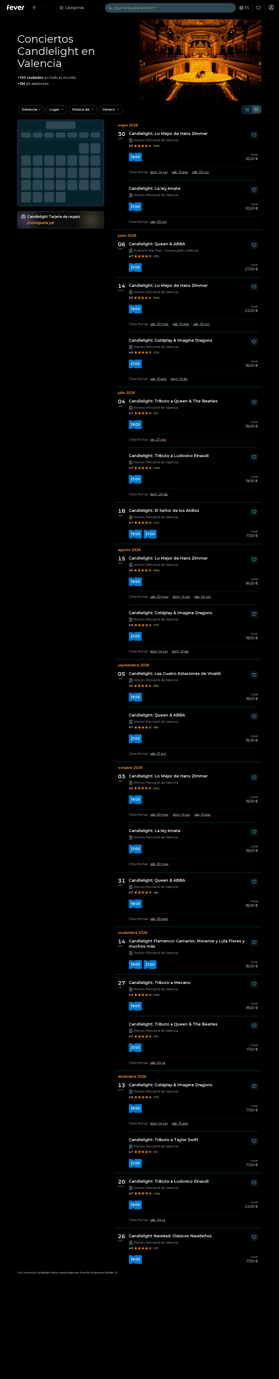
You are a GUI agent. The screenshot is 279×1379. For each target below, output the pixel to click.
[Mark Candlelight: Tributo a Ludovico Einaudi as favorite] (254, 460)
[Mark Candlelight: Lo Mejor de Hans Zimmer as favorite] (254, 138)
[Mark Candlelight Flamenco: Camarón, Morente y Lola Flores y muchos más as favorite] (254, 946)
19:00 (135, 160)
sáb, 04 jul (157, 1066)
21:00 (135, 210)
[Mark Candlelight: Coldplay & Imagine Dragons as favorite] (254, 345)
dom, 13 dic (179, 382)
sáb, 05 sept (159, 922)
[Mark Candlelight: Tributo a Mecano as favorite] (254, 987)
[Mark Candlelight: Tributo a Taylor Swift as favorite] (254, 1144)
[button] (33, 112)
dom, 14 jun (159, 175)
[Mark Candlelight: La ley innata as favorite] (254, 193)
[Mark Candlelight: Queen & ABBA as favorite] (254, 248)
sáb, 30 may (159, 327)
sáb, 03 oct (200, 175)
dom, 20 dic (159, 497)
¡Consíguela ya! (40, 226)
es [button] (243, 8)
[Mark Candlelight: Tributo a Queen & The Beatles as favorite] (254, 406)
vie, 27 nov (158, 443)
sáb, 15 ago (180, 175)
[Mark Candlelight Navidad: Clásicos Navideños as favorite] (254, 1240)
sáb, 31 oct (158, 757)
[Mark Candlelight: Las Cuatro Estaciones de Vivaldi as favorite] (254, 678)
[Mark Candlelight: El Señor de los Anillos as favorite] (254, 515)
